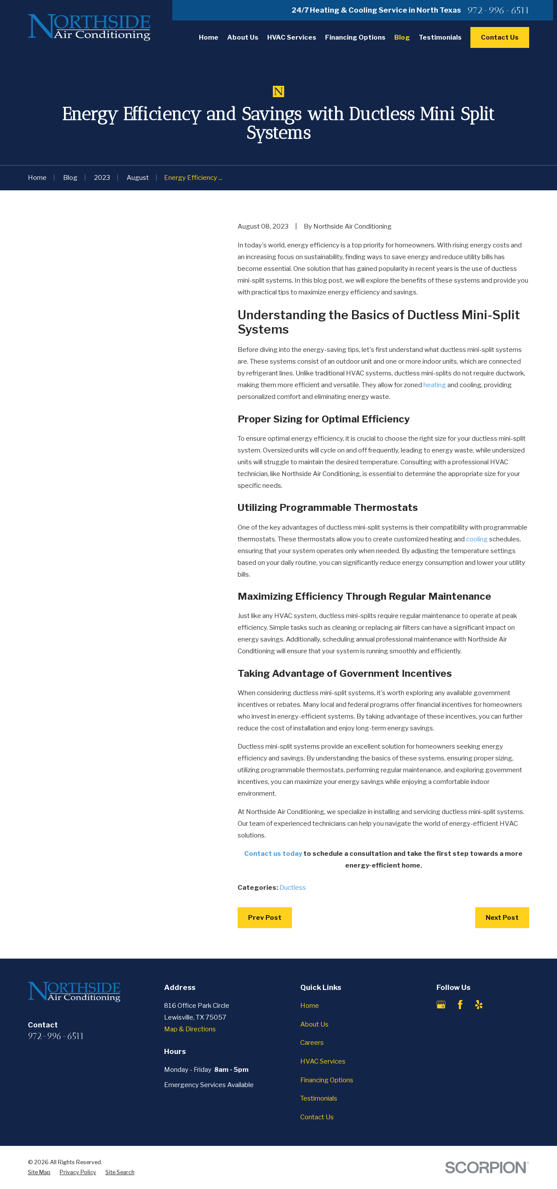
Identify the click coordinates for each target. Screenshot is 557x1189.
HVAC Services (323, 1061)
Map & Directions (190, 1029)
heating (434, 385)
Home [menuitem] (208, 37)
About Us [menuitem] (242, 37)
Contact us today (273, 854)
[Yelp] (478, 1004)
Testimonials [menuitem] (440, 37)
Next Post (502, 918)
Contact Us (500, 37)
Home (309, 1006)
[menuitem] (39, 1173)
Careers (312, 1043)
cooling (477, 539)
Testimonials (318, 1098)
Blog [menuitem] (402, 37)
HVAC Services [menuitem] (291, 37)
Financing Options (326, 1080)
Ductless (292, 888)
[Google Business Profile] (441, 1004)
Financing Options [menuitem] (355, 37)
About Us (314, 1024)
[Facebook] (460, 1004)
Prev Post (265, 918)
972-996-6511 (498, 10)
